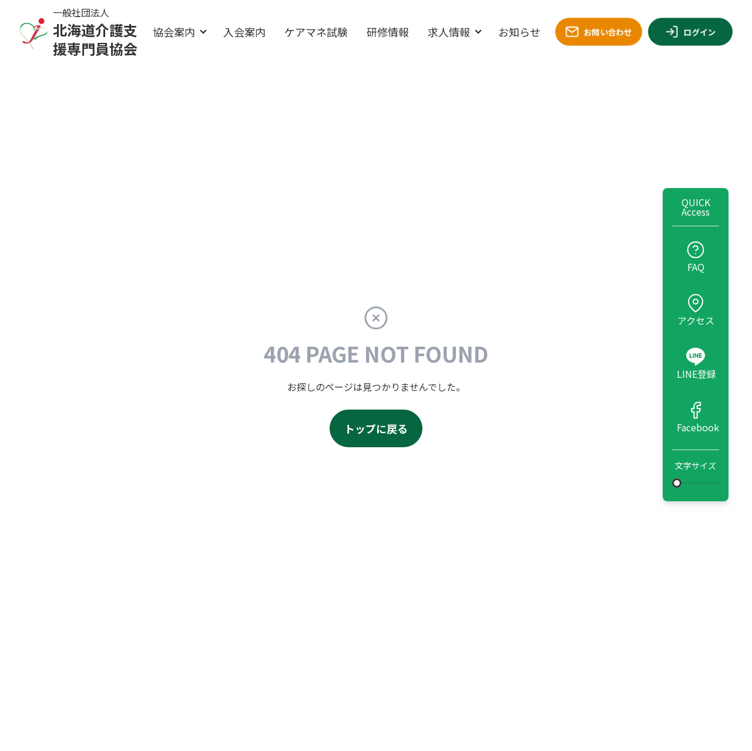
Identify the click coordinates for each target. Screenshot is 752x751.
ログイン (690, 32)
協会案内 (174, 31)
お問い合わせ (599, 32)
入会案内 (244, 31)
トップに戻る (376, 428)
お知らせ (519, 31)
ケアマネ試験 (316, 31)
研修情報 (388, 31)
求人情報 (449, 31)
